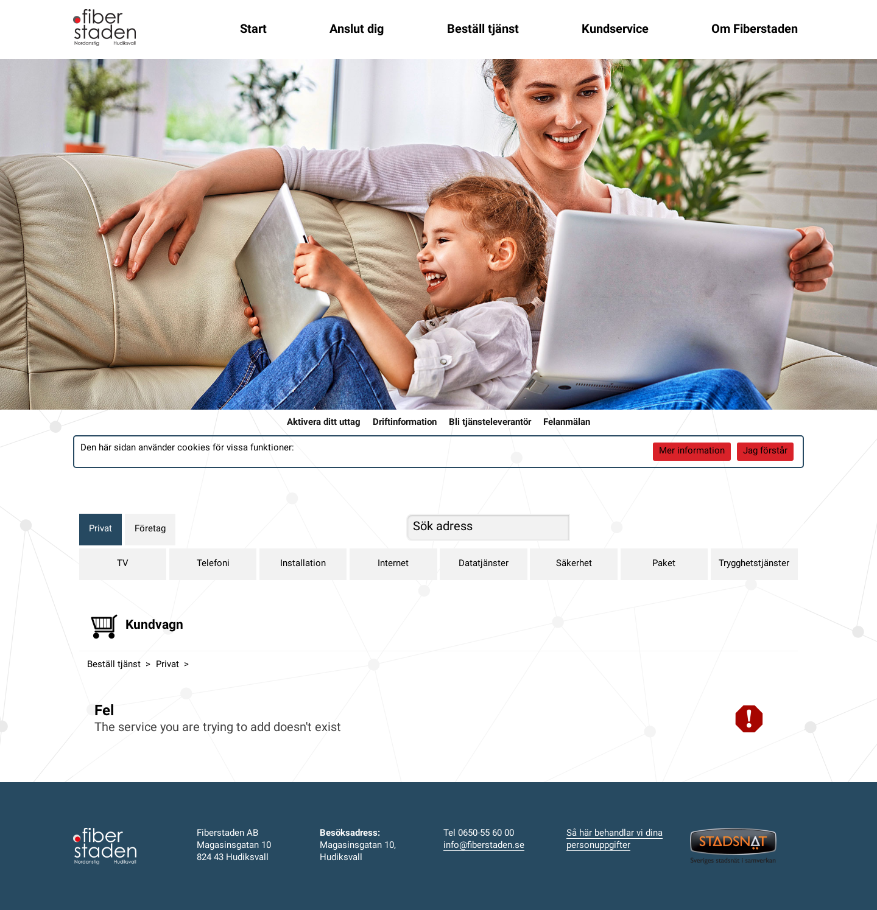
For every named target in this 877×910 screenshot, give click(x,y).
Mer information (692, 451)
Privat (100, 529)
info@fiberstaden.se (483, 845)
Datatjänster (484, 564)
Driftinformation (405, 422)
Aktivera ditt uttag (324, 422)
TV (123, 564)
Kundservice (615, 30)
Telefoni (213, 564)
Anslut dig (356, 30)
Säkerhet (574, 564)
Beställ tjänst (483, 30)
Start (253, 30)
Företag (150, 529)
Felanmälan (566, 422)
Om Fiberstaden (754, 30)
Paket (663, 564)
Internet (393, 564)
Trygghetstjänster (754, 564)
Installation (303, 564)
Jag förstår (765, 451)
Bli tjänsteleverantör (490, 422)
